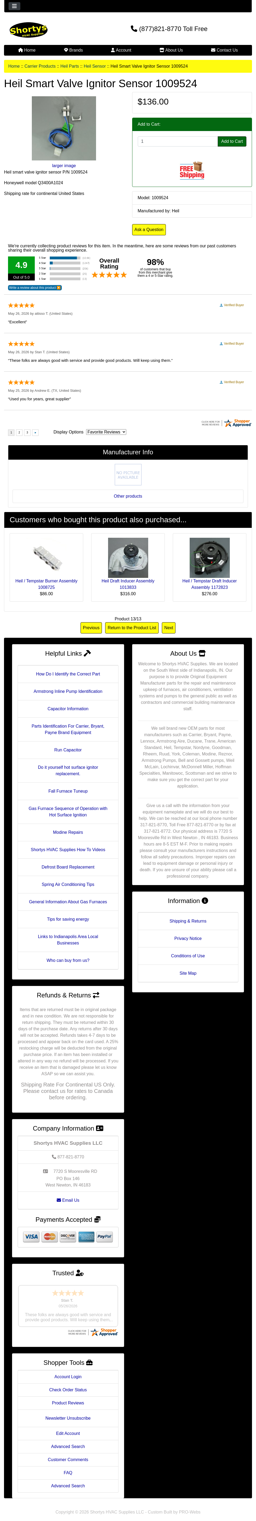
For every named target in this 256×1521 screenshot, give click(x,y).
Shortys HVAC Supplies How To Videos (68, 849)
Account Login (68, 1371)
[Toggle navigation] (14, 6)
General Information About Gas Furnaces (68, 902)
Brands (73, 50)
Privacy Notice (188, 938)
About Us (171, 50)
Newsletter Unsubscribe (68, 1413)
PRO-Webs (190, 1507)
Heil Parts (69, 66)
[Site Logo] (45, 30)
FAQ (68, 1467)
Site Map (187, 973)
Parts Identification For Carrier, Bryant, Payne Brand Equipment (68, 729)
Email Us (68, 1200)
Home (27, 50)
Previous (91, 627)
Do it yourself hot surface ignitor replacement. (68, 770)
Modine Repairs (68, 832)
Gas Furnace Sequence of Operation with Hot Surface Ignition (68, 811)
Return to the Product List (132, 627)
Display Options (68, 432)
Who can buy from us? (68, 960)
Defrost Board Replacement (68, 867)
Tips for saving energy (68, 919)
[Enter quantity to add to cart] (178, 141)
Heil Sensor (95, 66)
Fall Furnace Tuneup (68, 791)
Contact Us (224, 50)
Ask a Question (149, 229)
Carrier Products (39, 66)
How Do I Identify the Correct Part (68, 674)
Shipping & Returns (188, 921)
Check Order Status (68, 1384)
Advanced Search (68, 1441)
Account (121, 50)
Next (168, 627)
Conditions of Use (188, 956)
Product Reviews (68, 1398)
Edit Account (68, 1428)
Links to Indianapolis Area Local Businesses (68, 939)
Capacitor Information (68, 708)
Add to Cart (232, 141)
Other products (128, 496)
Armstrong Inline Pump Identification (68, 691)
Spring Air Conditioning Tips (68, 884)
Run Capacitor (68, 750)
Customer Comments (68, 1454)
